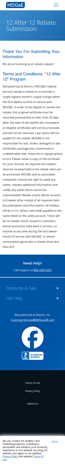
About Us (32, 403)
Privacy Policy (32, 391)
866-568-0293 (42, 270)
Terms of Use (32, 383)
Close (54, 441)
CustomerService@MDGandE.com (32, 320)
